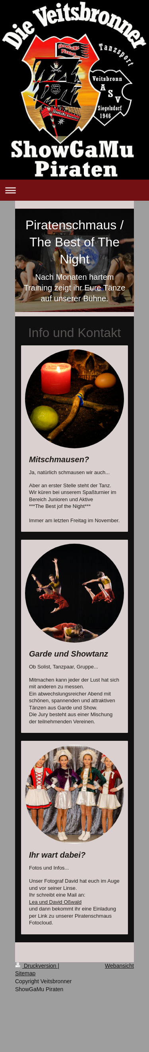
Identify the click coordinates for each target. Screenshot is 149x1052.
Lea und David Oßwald (55, 902)
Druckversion (36, 966)
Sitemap (25, 973)
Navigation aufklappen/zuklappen (74, 190)
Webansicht (119, 966)
